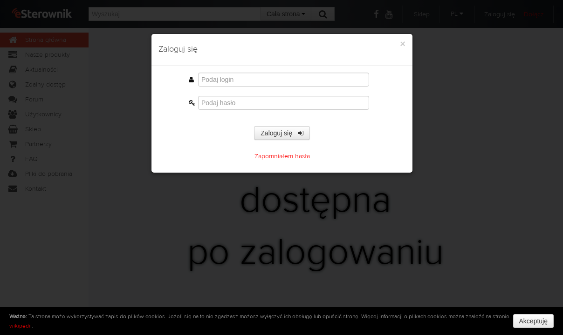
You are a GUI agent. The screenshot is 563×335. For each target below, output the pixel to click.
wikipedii (20, 325)
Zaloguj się (282, 133)
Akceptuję (533, 321)
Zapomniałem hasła (282, 156)
